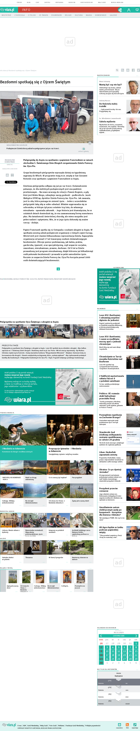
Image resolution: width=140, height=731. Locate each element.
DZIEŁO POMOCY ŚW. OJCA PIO (25, 279)
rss (122, 70)
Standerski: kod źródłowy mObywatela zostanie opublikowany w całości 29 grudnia (110, 436)
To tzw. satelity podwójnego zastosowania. (109, 385)
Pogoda (118, 673)
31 (130, 643)
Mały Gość (102, 2)
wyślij (7, 175)
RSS (127, 724)
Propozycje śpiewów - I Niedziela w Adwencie (65, 449)
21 (130, 655)
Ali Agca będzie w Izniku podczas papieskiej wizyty (111, 530)
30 (124, 643)
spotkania (59, 2)
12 (118, 651)
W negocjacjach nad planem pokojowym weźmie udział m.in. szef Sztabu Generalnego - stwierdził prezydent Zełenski (110, 478)
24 (107, 658)
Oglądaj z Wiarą (6, 568)
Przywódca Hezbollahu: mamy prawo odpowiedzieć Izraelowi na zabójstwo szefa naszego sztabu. (111, 460)
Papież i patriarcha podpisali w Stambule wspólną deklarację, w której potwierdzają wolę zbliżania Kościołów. (110, 326)
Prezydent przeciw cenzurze (108, 489)
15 (136, 651)
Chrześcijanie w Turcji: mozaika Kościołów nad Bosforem (110, 359)
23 (101, 658)
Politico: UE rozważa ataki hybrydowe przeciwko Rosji (109, 396)
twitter (138, 70)
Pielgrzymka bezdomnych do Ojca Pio (34, 358)
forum (19, 2)
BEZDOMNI (8, 279)
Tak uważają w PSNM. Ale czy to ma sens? (111, 519)
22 (136, 655)
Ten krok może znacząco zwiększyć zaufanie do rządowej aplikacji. (111, 444)
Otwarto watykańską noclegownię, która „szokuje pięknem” (43, 355)
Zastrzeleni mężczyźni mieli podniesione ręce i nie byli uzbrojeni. (108, 422)
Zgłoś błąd (135, 724)
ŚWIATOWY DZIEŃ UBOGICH (64, 279)
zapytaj (47, 2)
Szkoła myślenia (107, 121)
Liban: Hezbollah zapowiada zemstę (108, 453)
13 (124, 651)
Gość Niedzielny (87, 2)
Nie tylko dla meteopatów (107, 669)
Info (26, 10)
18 (113, 655)
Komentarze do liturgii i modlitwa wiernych (17, 452)
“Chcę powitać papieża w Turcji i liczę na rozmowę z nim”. (110, 536)
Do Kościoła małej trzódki (108, 105)
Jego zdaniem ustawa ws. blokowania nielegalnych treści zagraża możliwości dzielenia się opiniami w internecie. (110, 497)
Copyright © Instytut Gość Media (29, 728)
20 (124, 655)
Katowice (119, 676)
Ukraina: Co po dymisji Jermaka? (110, 470)
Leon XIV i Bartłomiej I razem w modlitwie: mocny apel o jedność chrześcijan (110, 340)
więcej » (20, 481)
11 (113, 651)
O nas (20, 726)
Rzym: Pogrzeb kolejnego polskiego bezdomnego (66, 358)
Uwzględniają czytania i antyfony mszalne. (64, 454)
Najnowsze (101, 309)
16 (101, 655)
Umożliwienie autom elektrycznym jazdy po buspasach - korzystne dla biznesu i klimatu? (110, 511)
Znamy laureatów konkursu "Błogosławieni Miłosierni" (45, 353)
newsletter (127, 70)
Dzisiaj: (118, 632)
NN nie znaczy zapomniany (65, 351)
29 (118, 643)
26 (101, 643)
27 (107, 643)
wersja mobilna (117, 2)
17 (107, 655)
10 (107, 651)
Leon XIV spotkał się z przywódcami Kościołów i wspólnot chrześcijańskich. (109, 367)
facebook (133, 70)
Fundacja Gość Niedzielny (75, 726)
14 (130, 651)
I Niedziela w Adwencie (13, 448)
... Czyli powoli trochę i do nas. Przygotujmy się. (110, 110)
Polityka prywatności (92, 726)
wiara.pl (9, 10)
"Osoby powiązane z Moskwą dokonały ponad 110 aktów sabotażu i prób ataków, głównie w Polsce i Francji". (111, 405)
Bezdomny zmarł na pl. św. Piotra (43, 351)
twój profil (128, 9)
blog (29, 2)
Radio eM (72, 2)
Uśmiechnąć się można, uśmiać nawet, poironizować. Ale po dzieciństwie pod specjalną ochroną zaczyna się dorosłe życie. (111, 91)
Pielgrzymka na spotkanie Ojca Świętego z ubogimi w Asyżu (29, 322)
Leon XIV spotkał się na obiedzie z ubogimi (61, 348)
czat (37, 2)
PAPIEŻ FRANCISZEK (45, 279)
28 (113, 643)
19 (118, 655)
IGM (24, 726)
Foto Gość (53, 726)
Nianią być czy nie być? (110, 84)
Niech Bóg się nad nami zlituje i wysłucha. (110, 348)
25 (113, 658)
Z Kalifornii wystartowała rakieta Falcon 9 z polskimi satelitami (111, 378)
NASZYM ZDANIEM (103, 75)
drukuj (12, 175)
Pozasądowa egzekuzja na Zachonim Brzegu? (110, 416)
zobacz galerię (83, 151)
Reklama (61, 726)
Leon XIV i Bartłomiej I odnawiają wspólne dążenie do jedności (109, 317)
